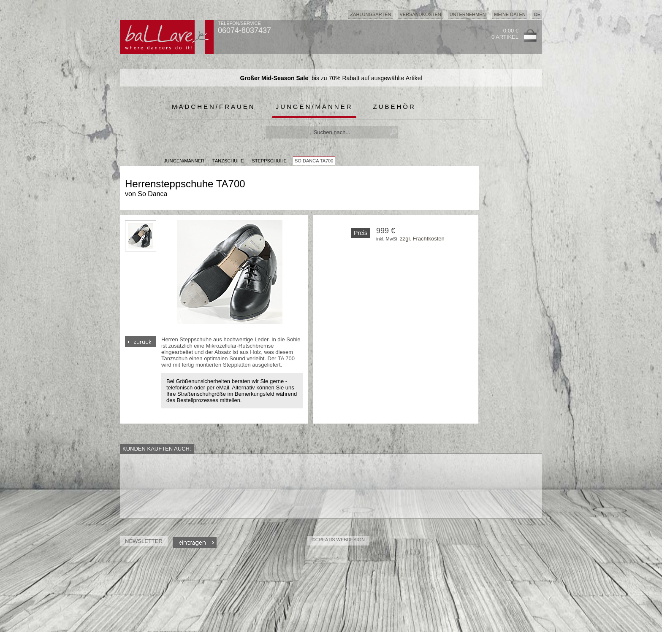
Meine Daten (509, 14)
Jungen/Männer (314, 106)
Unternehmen (468, 14)
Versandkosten (420, 14)
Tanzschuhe (228, 160)
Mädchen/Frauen (213, 106)
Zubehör (394, 106)
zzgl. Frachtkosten (422, 238)
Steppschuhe (269, 160)
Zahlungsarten (370, 14)
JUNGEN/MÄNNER (184, 160)
